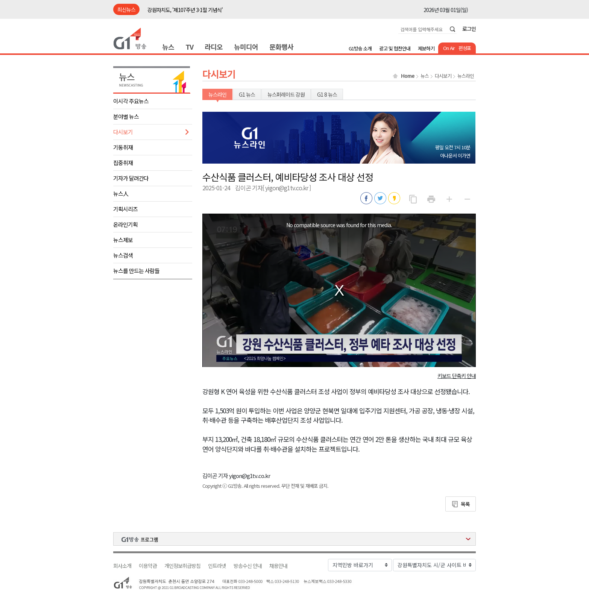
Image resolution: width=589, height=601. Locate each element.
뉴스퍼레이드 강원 (286, 94)
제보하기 (426, 48)
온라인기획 (125, 224)
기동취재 (123, 147)
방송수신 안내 (248, 566)
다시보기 (123, 132)
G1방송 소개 (360, 48)
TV (189, 47)
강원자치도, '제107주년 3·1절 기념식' (185, 10)
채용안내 (278, 566)
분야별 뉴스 (126, 116)
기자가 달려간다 (131, 178)
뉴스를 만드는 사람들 (136, 271)
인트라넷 (217, 566)
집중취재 (123, 163)
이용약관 (148, 566)
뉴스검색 (123, 255)
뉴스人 (120, 193)
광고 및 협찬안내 (394, 48)
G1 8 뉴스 (327, 94)
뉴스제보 (123, 240)
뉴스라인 (465, 76)
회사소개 (122, 566)
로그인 (469, 28)
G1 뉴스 (247, 94)
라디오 (214, 47)
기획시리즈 (125, 209)
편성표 (464, 48)
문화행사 (281, 47)
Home (407, 76)
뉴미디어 (246, 47)
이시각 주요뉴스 (131, 101)
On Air (449, 48)
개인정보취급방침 (182, 566)
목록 (465, 504)
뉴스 (168, 47)
